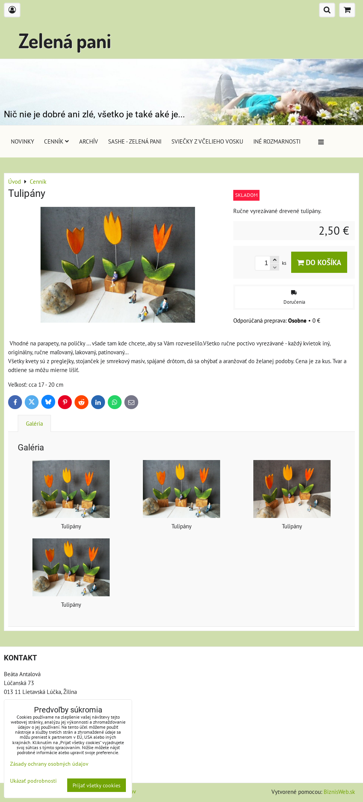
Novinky (22, 141)
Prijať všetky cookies (96, 785)
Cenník (56, 141)
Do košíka (319, 262)
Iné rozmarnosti (276, 141)
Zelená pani (65, 40)
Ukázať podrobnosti (33, 781)
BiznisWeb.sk (339, 791)
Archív (88, 141)
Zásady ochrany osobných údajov (49, 763)
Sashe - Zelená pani (134, 141)
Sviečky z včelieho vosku (207, 141)
